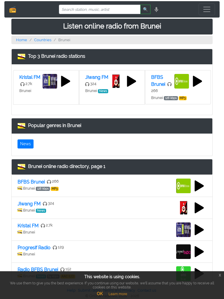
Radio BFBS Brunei (38, 269)
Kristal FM (29, 77)
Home (21, 40)
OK (100, 293)
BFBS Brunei (31, 182)
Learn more (117, 294)
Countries (42, 40)
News (25, 143)
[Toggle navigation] (207, 9)
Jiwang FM (96, 77)
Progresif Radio (34, 247)
